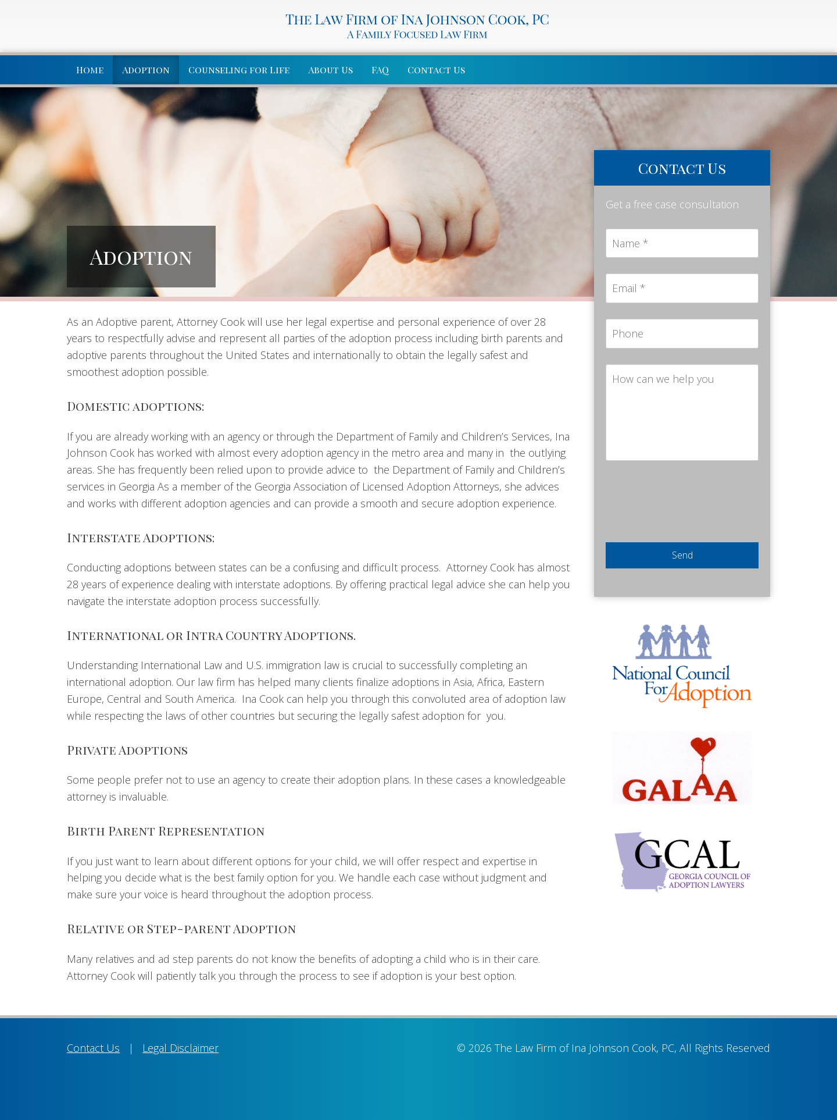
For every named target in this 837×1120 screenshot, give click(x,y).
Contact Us (436, 69)
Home (89, 69)
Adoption (146, 69)
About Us (330, 69)
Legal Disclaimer (180, 1048)
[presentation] (694, 504)
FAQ (380, 69)
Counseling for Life (238, 69)
